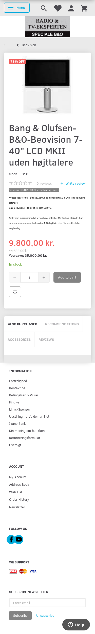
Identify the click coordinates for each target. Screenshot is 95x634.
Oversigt (15, 445)
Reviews (46, 339)
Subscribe (20, 615)
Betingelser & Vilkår (23, 395)
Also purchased (22, 323)
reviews (44, 183)
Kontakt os (17, 388)
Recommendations (62, 323)
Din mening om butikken (27, 430)
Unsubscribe (45, 615)
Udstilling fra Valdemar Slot (29, 416)
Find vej (14, 402)
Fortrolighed (18, 381)
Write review (75, 183)
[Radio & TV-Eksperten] (47, 27)
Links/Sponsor (19, 409)
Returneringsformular (24, 437)
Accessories (19, 339)
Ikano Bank (17, 423)
